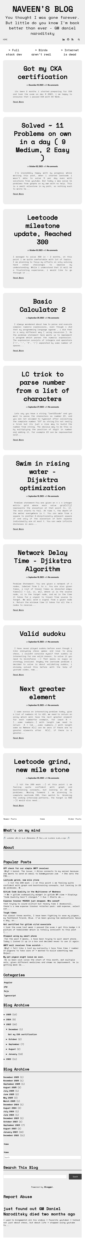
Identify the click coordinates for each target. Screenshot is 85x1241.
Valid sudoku (42, 633)
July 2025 (8, 1090)
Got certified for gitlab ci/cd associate (27, 924)
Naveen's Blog (42, 9)
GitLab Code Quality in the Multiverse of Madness (32, 891)
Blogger (48, 1187)
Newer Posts (10, 818)
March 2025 (9, 1101)
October (13, 1039)
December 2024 (11, 1104)
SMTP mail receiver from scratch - (23, 945)
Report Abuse (17, 1196)
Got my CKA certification (42, 72)
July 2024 (8, 1111)
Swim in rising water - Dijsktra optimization (42, 476)
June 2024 (8, 1114)
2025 (9, 1014)
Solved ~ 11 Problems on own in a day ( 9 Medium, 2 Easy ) (42, 142)
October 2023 (10, 1121)
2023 (9, 1024)
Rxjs (6, 991)
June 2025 (8, 1094)
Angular (8, 982)
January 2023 (10, 1132)
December (14, 1029)
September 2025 (11, 1084)
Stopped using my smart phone (20, 936)
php (6, 986)
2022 (9, 1059)
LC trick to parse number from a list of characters (42, 386)
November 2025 (11, 1080)
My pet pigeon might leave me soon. (23, 956)
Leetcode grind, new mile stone (42, 765)
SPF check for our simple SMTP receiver (26, 868)
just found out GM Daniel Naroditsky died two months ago (39, 1211)
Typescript (10, 995)
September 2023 (11, 1125)
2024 (9, 1019)
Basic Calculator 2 (42, 305)
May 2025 (8, 1097)
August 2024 (9, 1108)
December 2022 (11, 1135)
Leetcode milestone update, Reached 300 (42, 230)
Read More (18, 101)
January (13, 1054)
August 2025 (9, 1087)
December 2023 (11, 1118)
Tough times (9, 912)
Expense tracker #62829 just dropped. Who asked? (31, 900)
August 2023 (9, 1128)
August (13, 1049)
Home (5, 39)
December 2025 (11, 1077)
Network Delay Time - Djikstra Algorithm (42, 561)
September (15, 1044)
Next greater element (42, 692)
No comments (53, 85)
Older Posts (74, 818)
